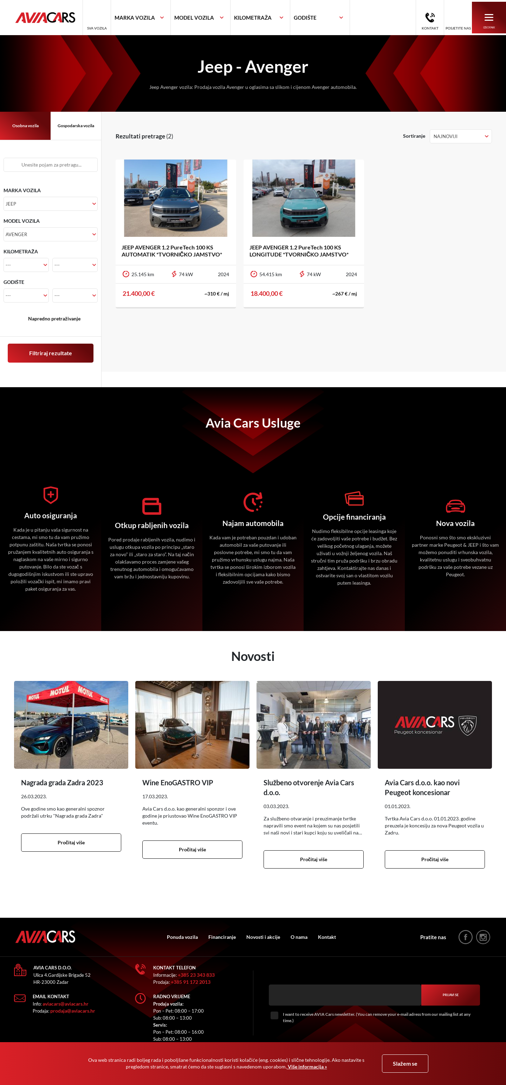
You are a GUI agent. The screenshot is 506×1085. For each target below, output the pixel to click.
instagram (483, 937)
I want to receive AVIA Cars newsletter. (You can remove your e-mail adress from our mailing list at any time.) (377, 1017)
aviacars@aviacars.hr (66, 1004)
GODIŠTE (14, 282)
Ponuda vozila (188, 937)
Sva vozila (109, 28)
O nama (305, 937)
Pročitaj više (71, 842)
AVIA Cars (54, 17)
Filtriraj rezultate (50, 353)
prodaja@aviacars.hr (72, 1011)
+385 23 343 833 (196, 975)
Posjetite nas (457, 28)
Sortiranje (414, 136)
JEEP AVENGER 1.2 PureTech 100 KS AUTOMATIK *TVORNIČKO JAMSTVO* (173, 251)
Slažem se (405, 1063)
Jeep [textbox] (11, 204)
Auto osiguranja (50, 515)
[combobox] (153, 17)
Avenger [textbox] (16, 234)
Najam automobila (253, 523)
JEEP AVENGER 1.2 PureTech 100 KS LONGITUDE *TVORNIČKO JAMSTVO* (300, 251)
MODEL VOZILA (22, 221)
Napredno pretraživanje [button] (54, 318)
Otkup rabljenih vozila (151, 525)
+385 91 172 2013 (190, 982)
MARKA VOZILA (22, 190)
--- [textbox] (8, 265)
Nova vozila (455, 523)
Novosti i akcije (269, 937)
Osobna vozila (25, 125)
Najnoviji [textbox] (446, 136)
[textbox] (147, 18)
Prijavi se (451, 995)
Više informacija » (307, 1067)
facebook (466, 937)
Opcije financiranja (354, 516)
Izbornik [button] (488, 22)
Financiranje (228, 937)
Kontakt (429, 28)
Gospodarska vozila (76, 125)
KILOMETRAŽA (21, 251)
